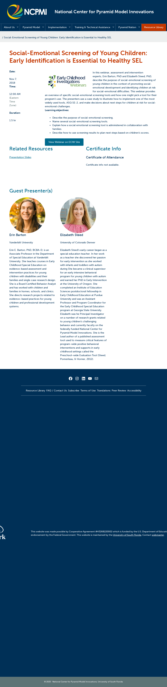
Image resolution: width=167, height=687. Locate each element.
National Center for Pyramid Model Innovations (104, 12)
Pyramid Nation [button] (129, 27)
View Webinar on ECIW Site (64, 142)
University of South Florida (127, 535)
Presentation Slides (20, 157)
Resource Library (153, 27)
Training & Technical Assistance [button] (95, 27)
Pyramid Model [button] (34, 27)
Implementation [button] (60, 27)
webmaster (158, 535)
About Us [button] (12, 27)
